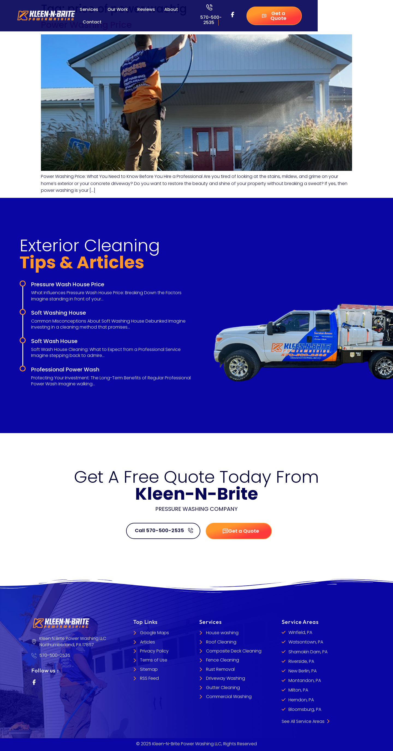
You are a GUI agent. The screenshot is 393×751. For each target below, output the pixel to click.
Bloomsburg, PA (304, 709)
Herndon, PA (301, 700)
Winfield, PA (300, 632)
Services (89, 9)
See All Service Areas (305, 721)
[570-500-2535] (209, 7)
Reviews (146, 9)
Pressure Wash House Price (67, 284)
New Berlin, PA (302, 671)
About (171, 9)
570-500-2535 (211, 20)
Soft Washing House (58, 313)
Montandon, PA (304, 680)
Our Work (118, 9)
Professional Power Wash (65, 369)
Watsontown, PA (305, 642)
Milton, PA (298, 690)
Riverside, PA (301, 661)
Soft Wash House (54, 341)
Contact (92, 22)
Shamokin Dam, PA (307, 652)
